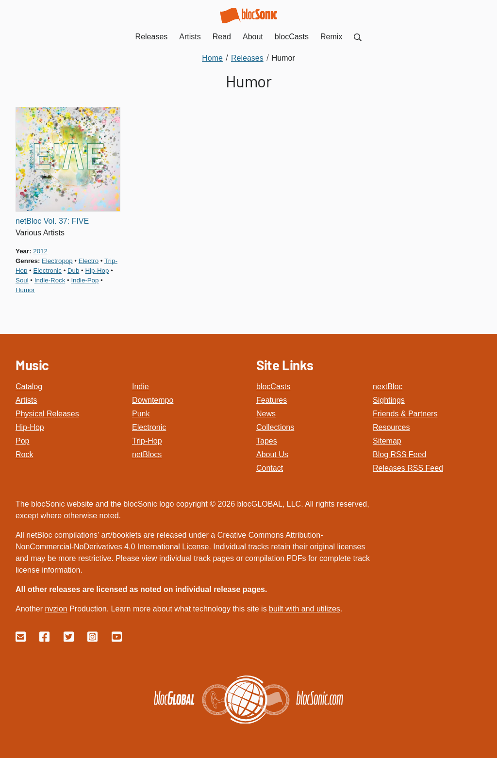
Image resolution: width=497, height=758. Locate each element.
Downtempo (152, 400)
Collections (275, 427)
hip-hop (97, 270)
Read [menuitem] (222, 37)
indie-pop (85, 280)
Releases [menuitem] (151, 37)
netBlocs (147, 454)
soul (22, 280)
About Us (272, 454)
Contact (269, 468)
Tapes (266, 441)
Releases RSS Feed (408, 468)
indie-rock (50, 280)
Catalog (29, 386)
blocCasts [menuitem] (292, 37)
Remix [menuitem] (331, 37)
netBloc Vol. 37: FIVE (52, 221)
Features (271, 400)
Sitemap (387, 441)
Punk (140, 414)
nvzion (56, 609)
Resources (391, 427)
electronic (47, 270)
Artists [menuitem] (189, 37)
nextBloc (387, 386)
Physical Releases (47, 414)
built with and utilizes (304, 609)
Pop (22, 441)
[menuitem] (358, 37)
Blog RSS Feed (399, 454)
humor (25, 290)
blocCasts (273, 386)
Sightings (389, 400)
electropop (57, 260)
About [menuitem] (253, 37)
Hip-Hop (30, 427)
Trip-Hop (147, 441)
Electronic (149, 427)
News (266, 414)
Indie (140, 386)
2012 (40, 251)
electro (89, 260)
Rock (24, 454)
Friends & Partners (405, 414)
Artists (26, 400)
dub (73, 270)
